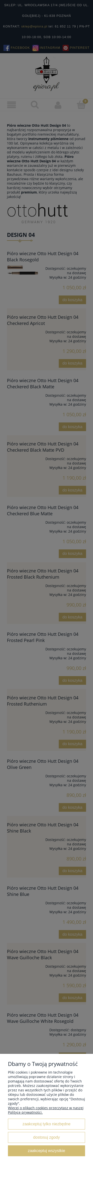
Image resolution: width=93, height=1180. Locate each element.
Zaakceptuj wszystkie (46, 1150)
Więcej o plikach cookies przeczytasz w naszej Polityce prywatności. (46, 1110)
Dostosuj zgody (46, 1137)
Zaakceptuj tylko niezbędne (46, 1124)
